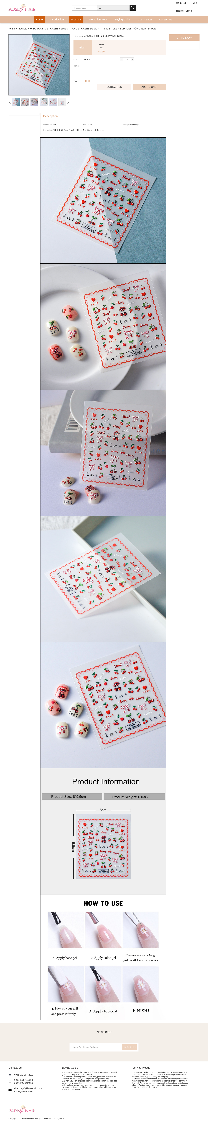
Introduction (57, 19)
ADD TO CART (149, 87)
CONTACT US (114, 87)
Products (76, 19)
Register (180, 11)
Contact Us (165, 19)
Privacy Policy (58, 1119)
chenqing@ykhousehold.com (28, 1088)
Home (39, 19)
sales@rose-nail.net (23, 1091)
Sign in (189, 11)
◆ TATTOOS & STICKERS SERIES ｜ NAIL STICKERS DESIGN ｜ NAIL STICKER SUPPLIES (81, 28)
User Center (145, 19)
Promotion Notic (98, 19)
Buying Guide (123, 19)
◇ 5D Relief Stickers (145, 28)
